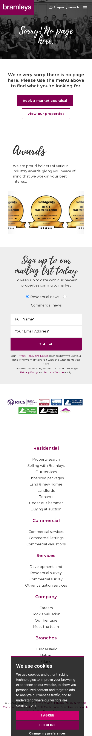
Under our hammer (46, 503)
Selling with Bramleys (46, 466)
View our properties (46, 114)
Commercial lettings (46, 538)
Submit (46, 344)
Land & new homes (46, 484)
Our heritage (46, 620)
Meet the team (46, 627)
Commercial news (46, 305)
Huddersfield (46, 649)
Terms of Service (54, 372)
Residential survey (46, 573)
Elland (46, 662)
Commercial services (46, 532)
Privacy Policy (29, 372)
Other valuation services (46, 585)
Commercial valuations (46, 544)
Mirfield (46, 668)
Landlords (46, 491)
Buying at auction (46, 509)
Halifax (46, 655)
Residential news (44, 297)
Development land (46, 567)
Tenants (46, 497)
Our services (46, 472)
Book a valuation (46, 614)
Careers (46, 608)
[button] (85, 7)
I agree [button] (47, 731)
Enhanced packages (46, 478)
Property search (46, 459)
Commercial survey (46, 579)
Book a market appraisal (45, 101)
